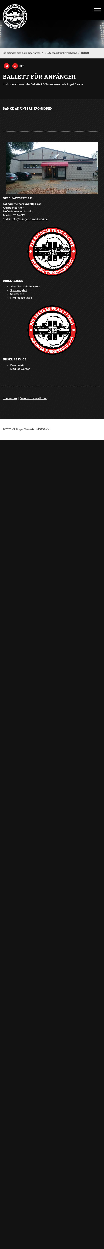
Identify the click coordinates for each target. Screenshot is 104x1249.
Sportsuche (17, 293)
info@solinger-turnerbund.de (30, 219)
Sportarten (34, 53)
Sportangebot (18, 290)
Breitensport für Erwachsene (61, 53)
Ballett (85, 53)
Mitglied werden (20, 368)
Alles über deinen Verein (25, 286)
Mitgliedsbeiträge (21, 297)
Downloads (17, 365)
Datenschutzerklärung (34, 398)
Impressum (10, 398)
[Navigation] (97, 9)
